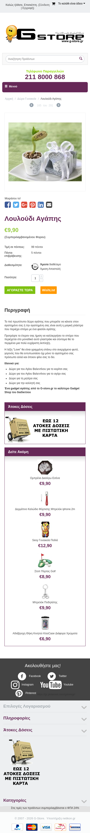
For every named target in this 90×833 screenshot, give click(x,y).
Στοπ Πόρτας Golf (44, 571)
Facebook (29, 676)
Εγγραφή (28, 8)
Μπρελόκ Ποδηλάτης (45, 602)
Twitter (57, 676)
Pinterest (25, 693)
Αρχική (9, 98)
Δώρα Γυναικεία (26, 98)
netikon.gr (69, 818)
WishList (48, 290)
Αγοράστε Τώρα (20, 290)
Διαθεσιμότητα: (13, 265)
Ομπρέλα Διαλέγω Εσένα (45, 478)
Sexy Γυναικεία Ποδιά (45, 540)
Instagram (22, 685)
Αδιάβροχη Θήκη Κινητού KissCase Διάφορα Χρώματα (45, 633)
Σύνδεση (44, 4)
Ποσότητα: (10, 277)
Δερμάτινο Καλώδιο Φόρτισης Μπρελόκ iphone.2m (45, 509)
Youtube (56, 685)
